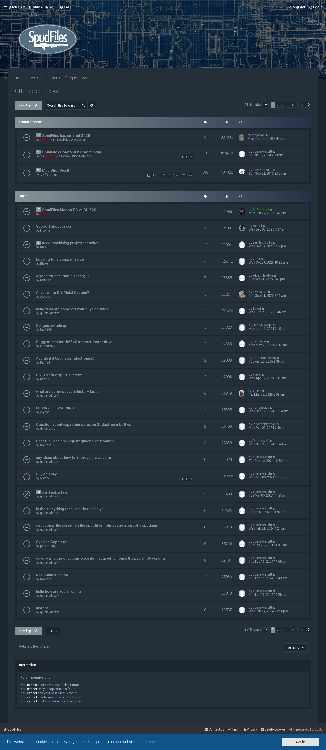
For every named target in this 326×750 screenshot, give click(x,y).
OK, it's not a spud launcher (59, 375)
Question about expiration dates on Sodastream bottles (83, 424)
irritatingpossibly (264, 358)
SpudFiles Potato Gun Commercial (71, 152)
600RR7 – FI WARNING (55, 408)
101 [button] (302, 104)
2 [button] (278, 104)
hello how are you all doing (58, 591)
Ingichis (45, 230)
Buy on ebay (46, 474)
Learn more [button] (146, 742)
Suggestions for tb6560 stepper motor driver (75, 342)
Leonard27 (47, 346)
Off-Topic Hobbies (36, 91)
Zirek (256, 259)
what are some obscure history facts (67, 391)
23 (164, 175)
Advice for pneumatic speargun (62, 276)
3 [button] (283, 104)
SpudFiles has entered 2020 (66, 135)
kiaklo (257, 374)
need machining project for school (71, 243)
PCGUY (45, 139)
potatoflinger (49, 546)
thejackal (258, 135)
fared (257, 308)
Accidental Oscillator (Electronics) (65, 358)
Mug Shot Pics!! (55, 170)
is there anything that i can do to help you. (71, 508)
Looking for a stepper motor (60, 259)
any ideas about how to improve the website (73, 457)
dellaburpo (47, 428)
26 (183, 175)
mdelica (45, 280)
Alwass (45, 296)
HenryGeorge (262, 325)
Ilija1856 (46, 329)
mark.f (257, 226)
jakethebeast (262, 170)
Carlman (51, 174)
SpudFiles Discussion (71, 139)
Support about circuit (54, 226)
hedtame (259, 341)
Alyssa (45, 412)
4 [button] (288, 104)
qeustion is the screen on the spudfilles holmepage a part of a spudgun (96, 525)
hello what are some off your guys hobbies (72, 309)
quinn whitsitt (262, 151)
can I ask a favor (56, 492)
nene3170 (260, 292)
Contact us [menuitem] (214, 729)
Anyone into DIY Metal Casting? (62, 292)
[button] (266, 105)
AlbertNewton (263, 275)
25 (177, 175)
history (42, 608)
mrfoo (44, 379)
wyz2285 (46, 478)
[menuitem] (35, 7)
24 (170, 175)
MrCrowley (261, 209)
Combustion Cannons (76, 156)
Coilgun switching (51, 325)
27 (190, 175)
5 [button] (293, 104)
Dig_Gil (45, 362)
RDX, (43, 247)
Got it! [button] (300, 742)
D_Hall (256, 391)
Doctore (45, 445)
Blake (44, 263)
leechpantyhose (264, 424)
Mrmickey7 (261, 440)
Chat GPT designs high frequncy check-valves (75, 441)
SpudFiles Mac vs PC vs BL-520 (69, 209)
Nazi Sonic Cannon (52, 575)
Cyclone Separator (52, 542)
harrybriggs (261, 407)
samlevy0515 (262, 242)
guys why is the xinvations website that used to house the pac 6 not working (100, 558)
